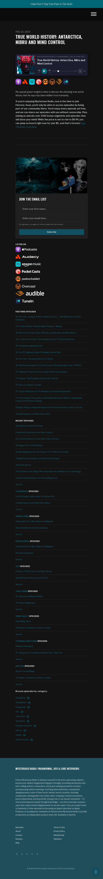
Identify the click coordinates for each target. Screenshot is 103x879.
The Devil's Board (23, 465)
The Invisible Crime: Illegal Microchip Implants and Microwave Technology (48, 471)
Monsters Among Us (24, 553)
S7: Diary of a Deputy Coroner (28, 385)
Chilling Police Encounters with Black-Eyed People (37, 458)
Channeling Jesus (23, 621)
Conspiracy (22, 491)
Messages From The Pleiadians (29, 445)
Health (21, 735)
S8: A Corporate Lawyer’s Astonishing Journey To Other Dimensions (45, 339)
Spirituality (22, 616)
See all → (20, 484)
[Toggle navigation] (94, 14)
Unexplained (22, 516)
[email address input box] (51, 218)
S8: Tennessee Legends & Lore (29, 345)
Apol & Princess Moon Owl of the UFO (32, 578)
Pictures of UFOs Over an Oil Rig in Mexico (34, 571)
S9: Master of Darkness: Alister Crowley (33, 627)
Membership (59, 835)
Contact (19, 835)
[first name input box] (51, 209)
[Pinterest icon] (22, 854)
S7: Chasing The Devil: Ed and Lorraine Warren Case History (41, 372)
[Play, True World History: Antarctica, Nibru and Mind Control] (44, 71)
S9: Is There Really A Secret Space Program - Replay (39, 326)
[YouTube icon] (37, 854)
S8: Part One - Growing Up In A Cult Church (34, 359)
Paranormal (23, 541)
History (20, 666)
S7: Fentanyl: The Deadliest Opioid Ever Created (37, 378)
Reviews (19, 839)
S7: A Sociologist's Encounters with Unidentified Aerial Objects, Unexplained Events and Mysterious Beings (49, 399)
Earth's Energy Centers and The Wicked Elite (35, 496)
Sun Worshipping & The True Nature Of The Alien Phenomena (42, 452)
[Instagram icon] (17, 854)
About (18, 831)
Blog (17, 843)
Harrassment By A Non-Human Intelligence (34, 521)
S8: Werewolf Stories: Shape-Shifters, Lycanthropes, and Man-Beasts (46, 332)
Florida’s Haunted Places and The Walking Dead (36, 478)
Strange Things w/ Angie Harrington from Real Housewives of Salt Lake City (49, 407)
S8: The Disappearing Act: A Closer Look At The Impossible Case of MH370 (48, 365)
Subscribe (51, 232)
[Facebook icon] (27, 854)
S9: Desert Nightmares (25, 603)
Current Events (24, 739)
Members (58, 839)
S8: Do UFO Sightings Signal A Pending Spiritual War (38, 352)
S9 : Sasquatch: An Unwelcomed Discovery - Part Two (39, 652)
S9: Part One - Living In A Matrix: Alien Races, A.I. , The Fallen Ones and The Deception (48, 318)
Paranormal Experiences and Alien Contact (34, 432)
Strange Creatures (26, 641)
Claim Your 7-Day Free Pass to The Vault (51, 4)
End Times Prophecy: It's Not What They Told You (37, 439)
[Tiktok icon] (32, 854)
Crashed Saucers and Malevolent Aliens (33, 414)
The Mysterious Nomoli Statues (29, 426)
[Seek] (65, 71)
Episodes (19, 827)
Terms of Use (59, 827)
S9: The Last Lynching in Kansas (29, 596)
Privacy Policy (59, 831)
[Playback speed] (80, 71)
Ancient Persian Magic (25, 671)
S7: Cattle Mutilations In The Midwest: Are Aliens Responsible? (43, 391)
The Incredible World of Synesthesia (32, 528)
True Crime (22, 591)
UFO (18, 566)
